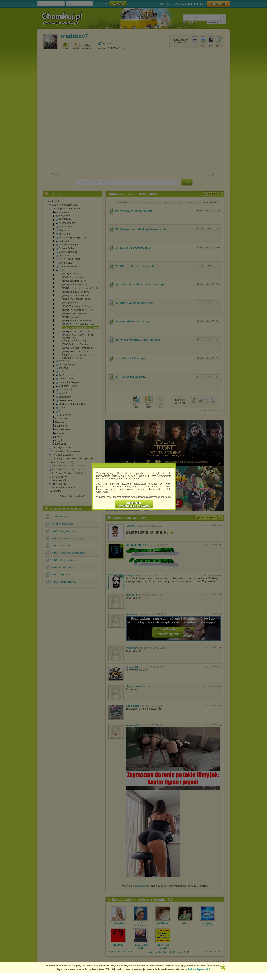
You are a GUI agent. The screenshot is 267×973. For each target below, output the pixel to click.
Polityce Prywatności (199, 969)
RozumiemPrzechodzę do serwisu (134, 504)
